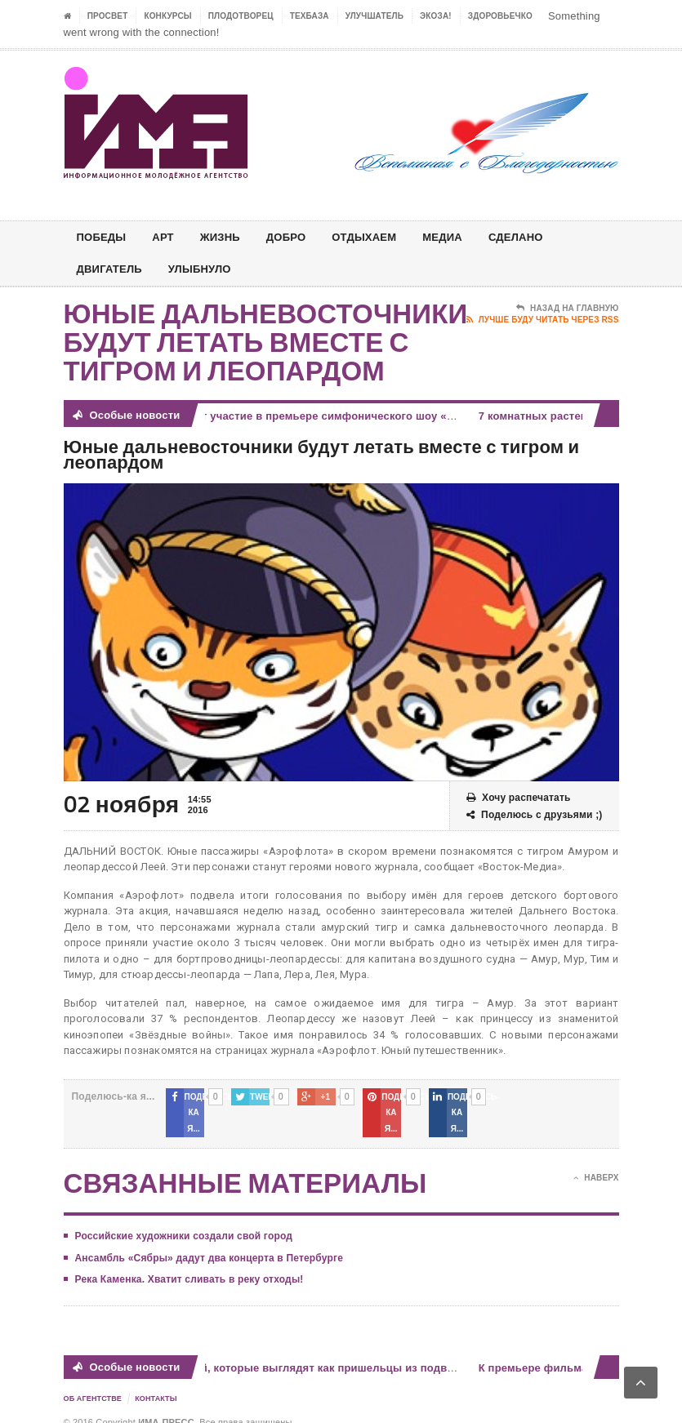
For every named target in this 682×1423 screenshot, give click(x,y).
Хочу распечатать (518, 798)
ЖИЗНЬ (226, 237)
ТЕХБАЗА (309, 15)
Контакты (156, 1382)
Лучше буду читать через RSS (542, 320)
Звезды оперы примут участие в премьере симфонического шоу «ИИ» (278, 416)
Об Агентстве (93, 1382)
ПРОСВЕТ (107, 15)
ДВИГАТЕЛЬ (112, 269)
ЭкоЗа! (436, 15)
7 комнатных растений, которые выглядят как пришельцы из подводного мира (302, 1351)
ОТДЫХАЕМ (377, 237)
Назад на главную (567, 308)
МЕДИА (460, 237)
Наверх (595, 1162)
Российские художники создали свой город (184, 1220)
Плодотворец (241, 15)
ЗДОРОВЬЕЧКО (500, 15)
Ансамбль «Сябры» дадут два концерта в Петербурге (209, 1241)
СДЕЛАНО (536, 237)
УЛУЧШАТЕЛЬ (374, 15)
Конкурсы (167, 15)
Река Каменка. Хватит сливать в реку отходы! (189, 1264)
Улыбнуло (206, 269)
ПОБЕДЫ (103, 237)
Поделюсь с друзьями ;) (534, 815)
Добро (295, 237)
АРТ (167, 237)
